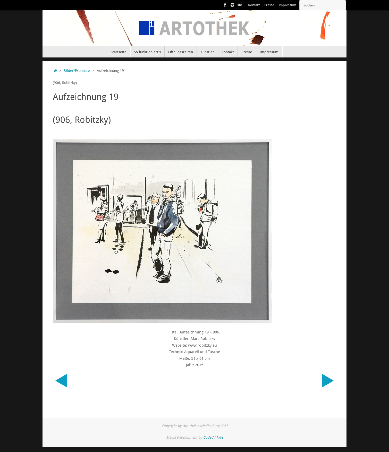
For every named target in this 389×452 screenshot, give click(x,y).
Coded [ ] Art (213, 437)
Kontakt (254, 5)
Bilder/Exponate (77, 70)
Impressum (287, 5)
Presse (269, 5)
